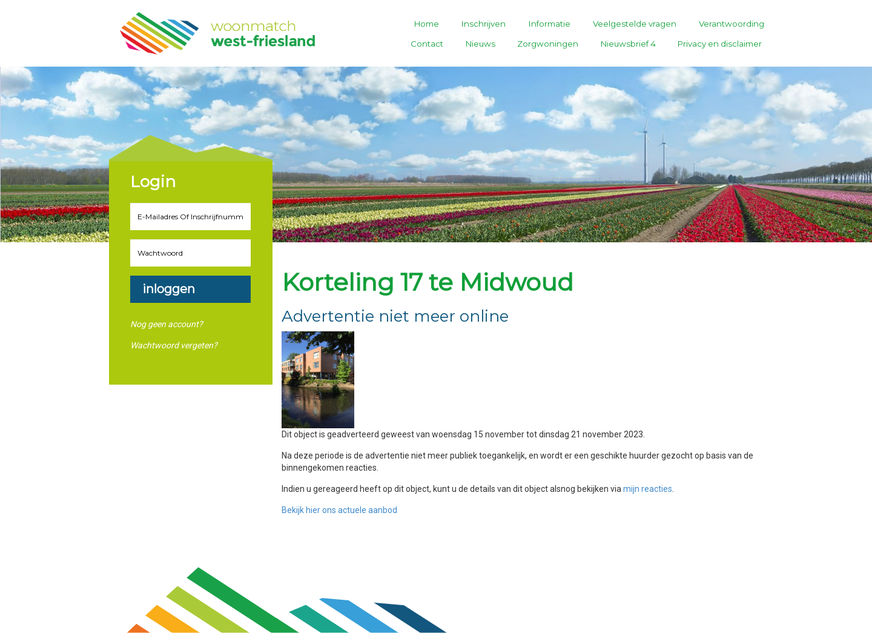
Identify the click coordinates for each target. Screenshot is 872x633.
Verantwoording (731, 23)
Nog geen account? (166, 324)
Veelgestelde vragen (634, 23)
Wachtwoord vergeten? (173, 345)
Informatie (549, 23)
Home (426, 23)
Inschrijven (483, 23)
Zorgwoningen (547, 43)
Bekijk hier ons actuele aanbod (339, 510)
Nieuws (480, 43)
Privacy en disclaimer (720, 43)
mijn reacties (647, 489)
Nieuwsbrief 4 (628, 43)
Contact (427, 43)
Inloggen (168, 289)
